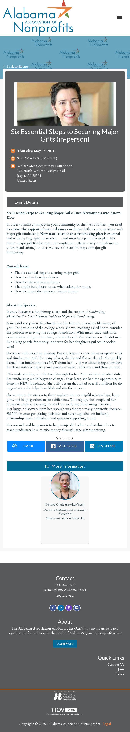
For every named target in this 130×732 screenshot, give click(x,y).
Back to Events (15, 66)
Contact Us (115, 664)
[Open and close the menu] (99, 18)
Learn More (65, 643)
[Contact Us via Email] (77, 608)
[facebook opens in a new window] (65, 446)
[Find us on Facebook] (53, 608)
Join (121, 669)
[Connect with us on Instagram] (68, 608)
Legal (107, 724)
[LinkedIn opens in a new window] (104, 446)
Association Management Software (65, 711)
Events (119, 674)
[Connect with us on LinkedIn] (60, 608)
